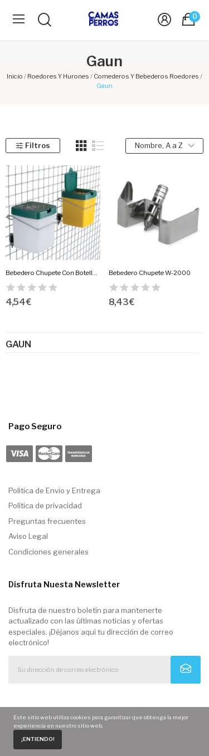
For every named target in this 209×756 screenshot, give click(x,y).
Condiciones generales (48, 551)
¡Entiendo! (38, 739)
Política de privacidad (45, 505)
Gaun (18, 345)
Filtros (32, 145)
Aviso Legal (28, 536)
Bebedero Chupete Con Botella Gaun (53, 273)
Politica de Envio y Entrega (54, 490)
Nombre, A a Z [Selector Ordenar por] (164, 145)
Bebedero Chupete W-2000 (150, 273)
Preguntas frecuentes (47, 521)
